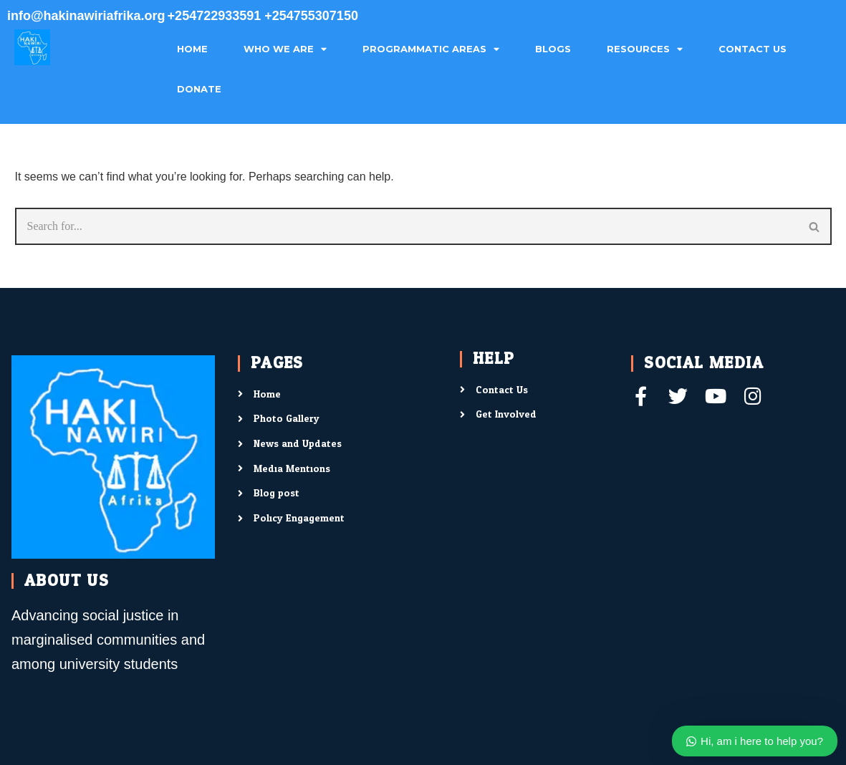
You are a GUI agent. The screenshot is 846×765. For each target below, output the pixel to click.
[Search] (406, 226)
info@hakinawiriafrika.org (86, 16)
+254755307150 (311, 16)
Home (192, 49)
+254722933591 (216, 16)
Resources (645, 50)
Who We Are (285, 50)
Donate (199, 89)
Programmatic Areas (430, 50)
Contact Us (752, 49)
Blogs (553, 49)
